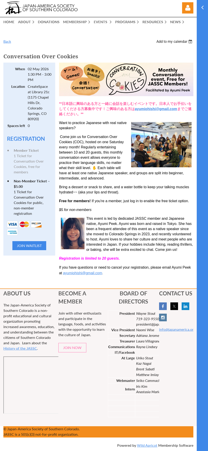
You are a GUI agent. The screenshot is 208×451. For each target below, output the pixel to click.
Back (7, 41)
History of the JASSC (20, 348)
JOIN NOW (72, 347)
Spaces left (16, 125)
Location (18, 86)
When (20, 69)
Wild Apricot (147, 445)
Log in (187, 8)
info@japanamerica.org (177, 329)
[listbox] (174, 41)
